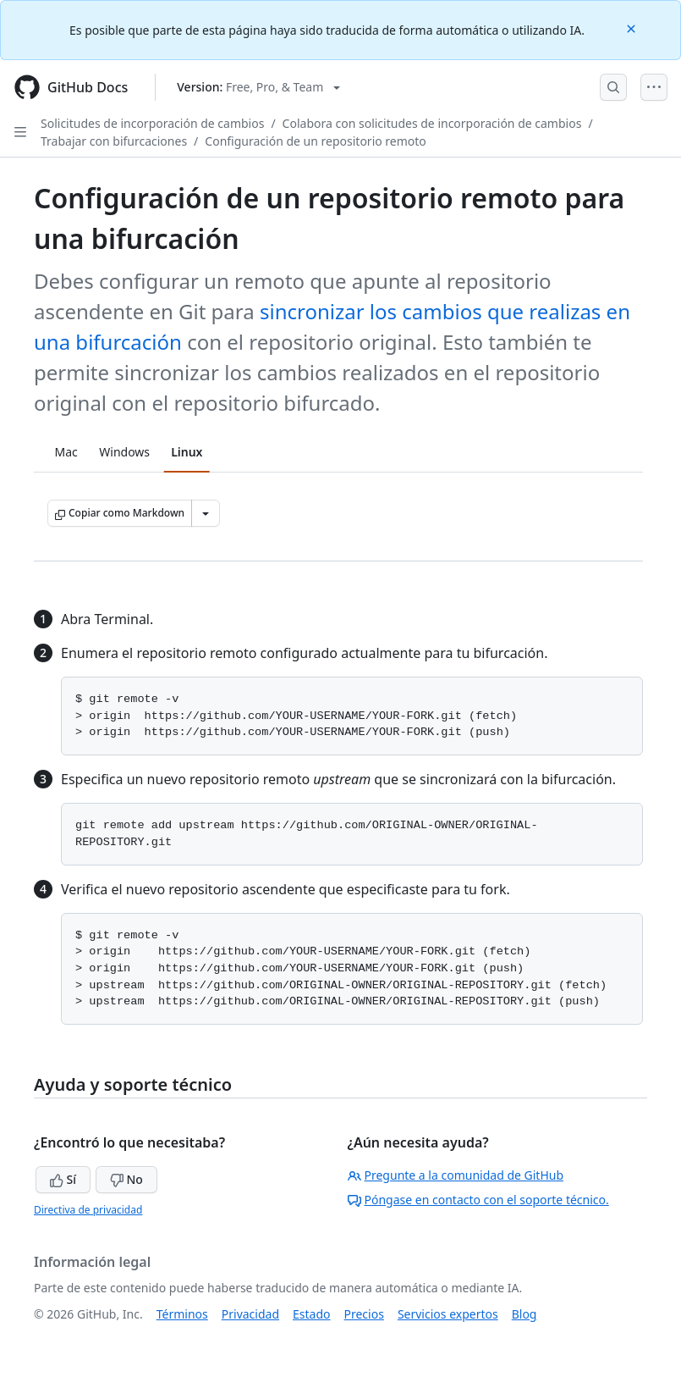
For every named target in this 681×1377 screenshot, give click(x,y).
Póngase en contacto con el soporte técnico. (478, 1200)
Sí (63, 1179)
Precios (364, 1314)
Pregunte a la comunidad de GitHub (456, 1175)
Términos (182, 1314)
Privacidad (250, 1314)
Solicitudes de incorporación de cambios (152, 123)
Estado (311, 1314)
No (126, 1179)
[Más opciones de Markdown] (205, 513)
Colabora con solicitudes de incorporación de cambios (432, 123)
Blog (524, 1314)
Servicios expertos (448, 1314)
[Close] (632, 27)
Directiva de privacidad (88, 1210)
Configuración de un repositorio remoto (315, 141)
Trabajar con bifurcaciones (114, 141)
